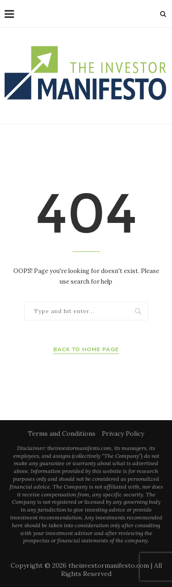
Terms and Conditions (61, 433)
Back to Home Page (86, 349)
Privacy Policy (123, 433)
